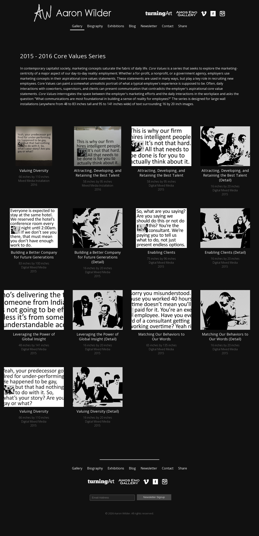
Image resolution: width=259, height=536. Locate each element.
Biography (95, 26)
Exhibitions (116, 26)
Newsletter (149, 26)
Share (182, 26)
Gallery (77, 26)
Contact (167, 26)
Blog (132, 26)
